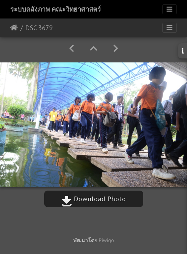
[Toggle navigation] (169, 9)
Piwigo (106, 240)
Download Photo (93, 199)
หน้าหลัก (14, 28)
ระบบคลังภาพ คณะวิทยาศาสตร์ (55, 9)
